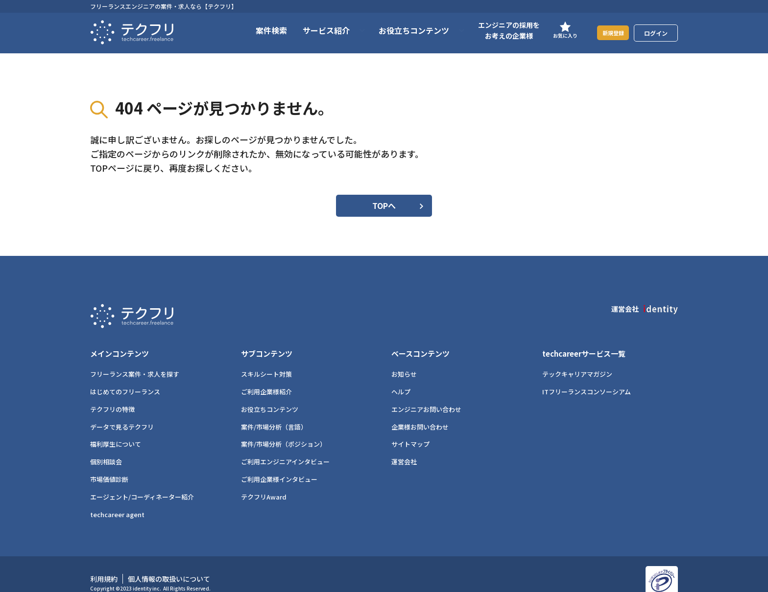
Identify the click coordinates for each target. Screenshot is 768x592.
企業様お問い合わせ (420, 410)
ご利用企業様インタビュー (279, 463)
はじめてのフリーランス (125, 375)
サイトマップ (410, 428)
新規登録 (607, 32)
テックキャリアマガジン (577, 358)
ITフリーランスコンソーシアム (586, 375)
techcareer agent (117, 497)
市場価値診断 (109, 463)
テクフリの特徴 (112, 393)
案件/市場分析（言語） (274, 410)
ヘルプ (400, 375)
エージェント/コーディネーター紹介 (142, 480)
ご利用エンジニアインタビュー (285, 445)
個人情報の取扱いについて (169, 562)
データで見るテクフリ (122, 410)
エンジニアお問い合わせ (426, 393)
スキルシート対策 (266, 358)
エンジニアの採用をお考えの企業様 (497, 30)
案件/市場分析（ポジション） (283, 428)
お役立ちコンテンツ (269, 393)
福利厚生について (115, 428)
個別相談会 (106, 445)
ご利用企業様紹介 (266, 375)
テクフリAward (264, 480)
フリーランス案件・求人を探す (134, 358)
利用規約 (104, 562)
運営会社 (404, 445)
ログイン (656, 33)
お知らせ (404, 358)
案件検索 (259, 30)
